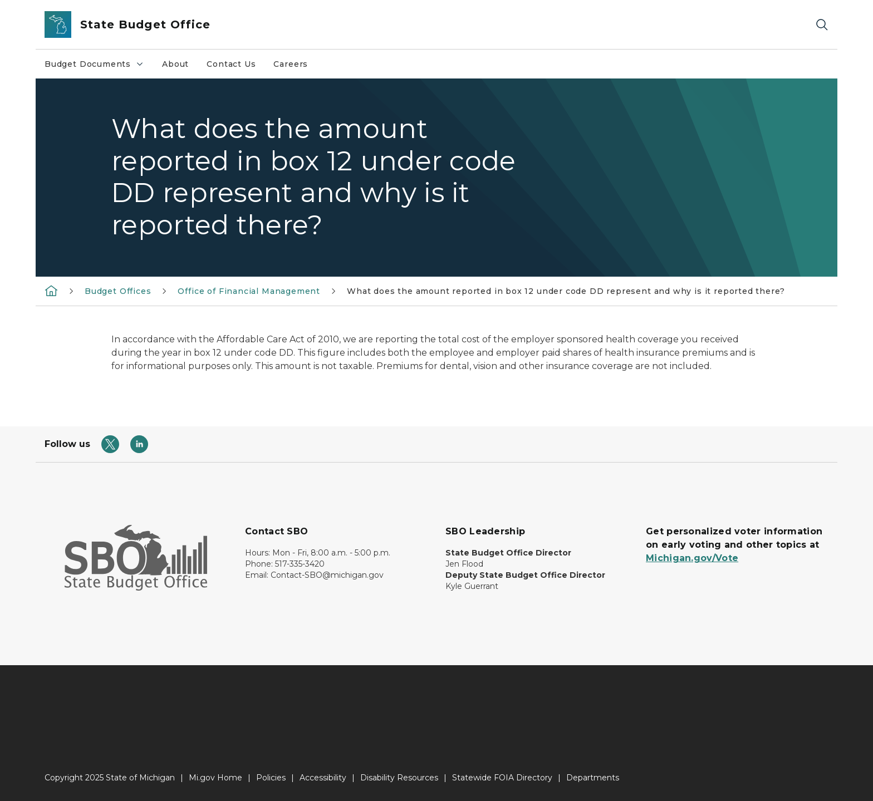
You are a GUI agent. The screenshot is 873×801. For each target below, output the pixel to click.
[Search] (821, 25)
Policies (271, 778)
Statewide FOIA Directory (502, 778)
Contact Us (231, 64)
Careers (290, 64)
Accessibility (323, 778)
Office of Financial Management (249, 291)
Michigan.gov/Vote (692, 558)
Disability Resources (399, 778)
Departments (592, 778)
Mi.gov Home (215, 778)
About (175, 64)
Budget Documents (98, 67)
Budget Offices (118, 291)
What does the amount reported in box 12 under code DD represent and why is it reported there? (565, 291)
